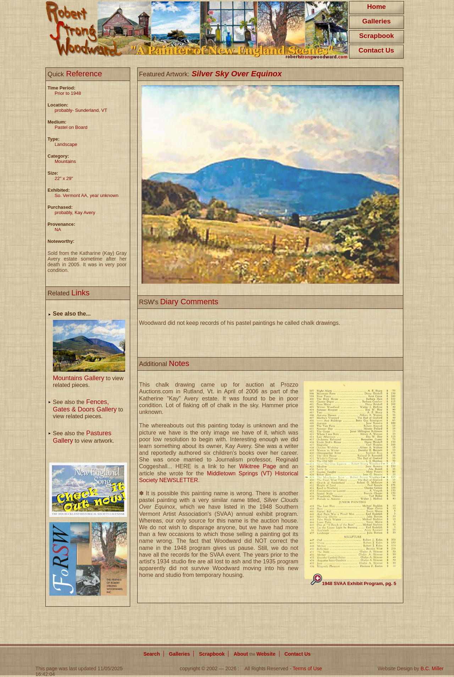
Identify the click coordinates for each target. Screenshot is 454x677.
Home (376, 6)
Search (151, 654)
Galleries (376, 21)
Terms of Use (307, 668)
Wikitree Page (257, 466)
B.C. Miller (432, 668)
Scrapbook (376, 35)
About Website (255, 654)
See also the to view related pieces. (88, 409)
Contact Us (376, 50)
